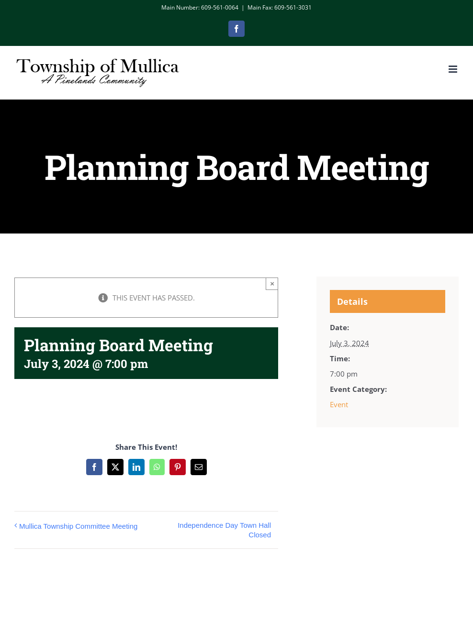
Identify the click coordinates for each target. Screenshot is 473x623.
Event (339, 404)
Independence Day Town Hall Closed (224, 530)
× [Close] (272, 283)
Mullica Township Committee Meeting (78, 526)
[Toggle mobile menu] (454, 69)
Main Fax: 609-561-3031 (280, 7)
